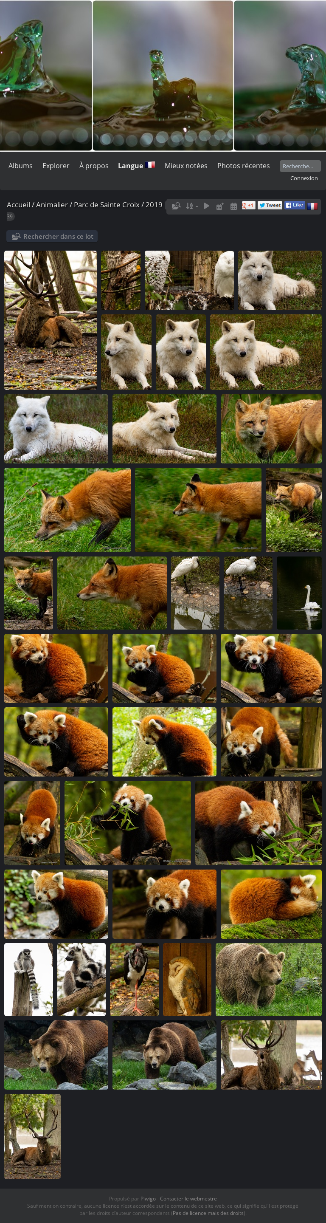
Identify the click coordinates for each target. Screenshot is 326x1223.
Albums (20, 165)
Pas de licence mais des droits (208, 1213)
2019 (154, 204)
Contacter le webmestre (188, 1198)
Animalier (52, 204)
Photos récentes (243, 165)
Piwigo (148, 1198)
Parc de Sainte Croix (107, 204)
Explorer (56, 165)
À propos (94, 165)
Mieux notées (186, 165)
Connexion (304, 178)
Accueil (18, 204)
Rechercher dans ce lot (58, 236)
